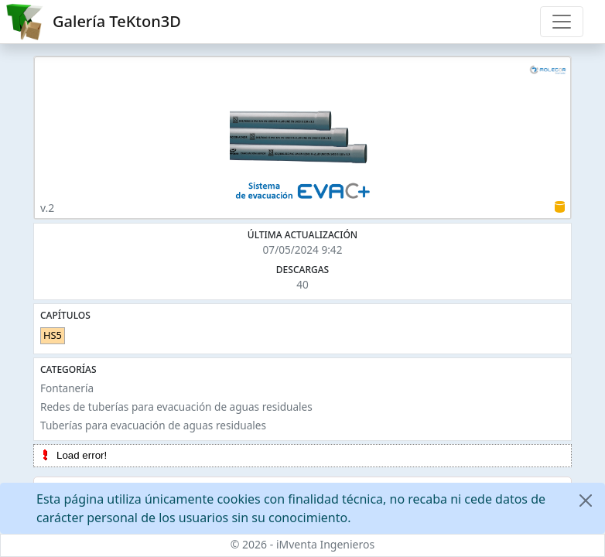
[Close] (585, 501)
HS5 (52, 335)
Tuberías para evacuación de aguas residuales (153, 425)
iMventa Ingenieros (325, 544)
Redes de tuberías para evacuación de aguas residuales (176, 406)
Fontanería (67, 388)
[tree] (302, 455)
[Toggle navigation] (561, 21)
